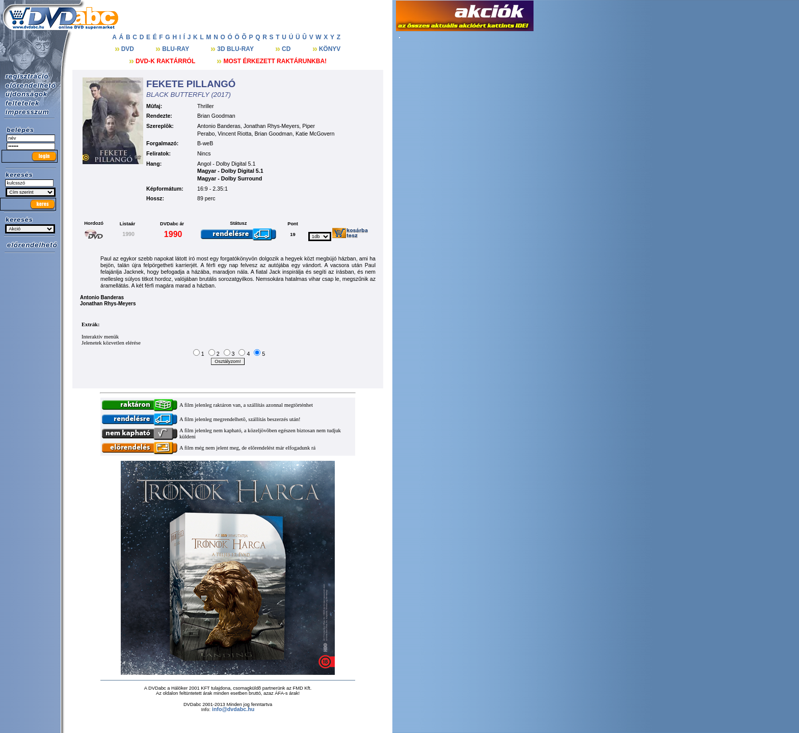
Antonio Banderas (219, 126)
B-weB (205, 143)
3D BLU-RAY (236, 49)
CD (287, 49)
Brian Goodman (216, 116)
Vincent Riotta (234, 133)
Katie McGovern (315, 133)
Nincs (204, 153)
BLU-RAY (176, 49)
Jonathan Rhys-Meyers (272, 126)
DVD (128, 49)
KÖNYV (330, 49)
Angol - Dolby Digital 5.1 (226, 164)
